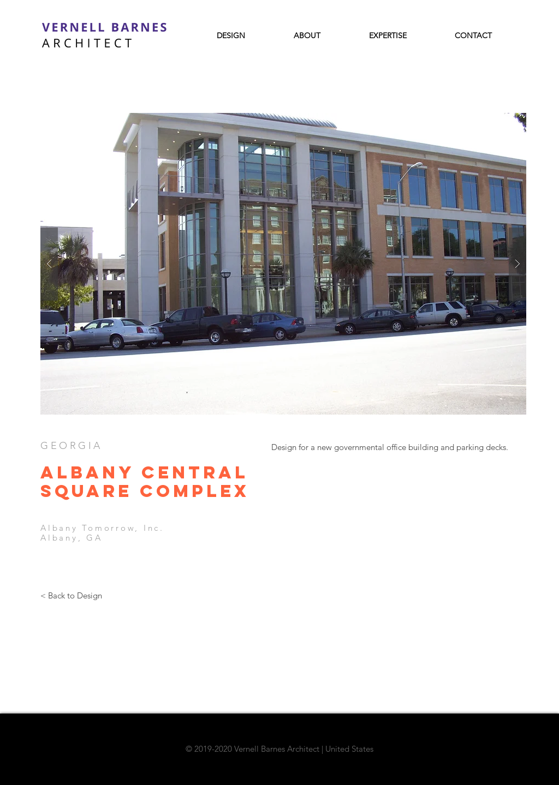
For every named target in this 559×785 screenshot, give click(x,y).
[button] (283, 264)
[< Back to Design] (71, 595)
